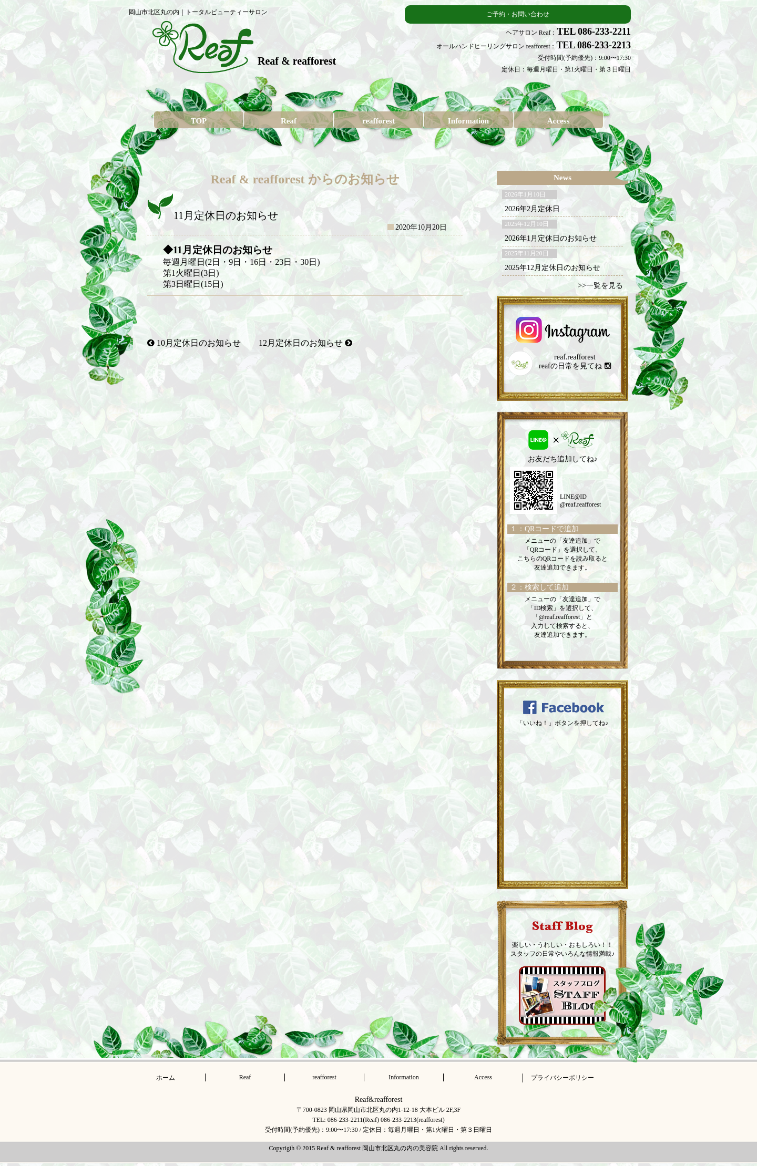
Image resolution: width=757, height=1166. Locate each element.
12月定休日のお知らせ (305, 342)
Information (468, 121)
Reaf (288, 121)
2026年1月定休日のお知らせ (551, 238)
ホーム (165, 1077)
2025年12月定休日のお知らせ (552, 268)
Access (558, 121)
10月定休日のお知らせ (194, 342)
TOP (199, 121)
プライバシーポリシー (562, 1077)
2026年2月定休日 (532, 209)
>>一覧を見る (600, 286)
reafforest (378, 121)
